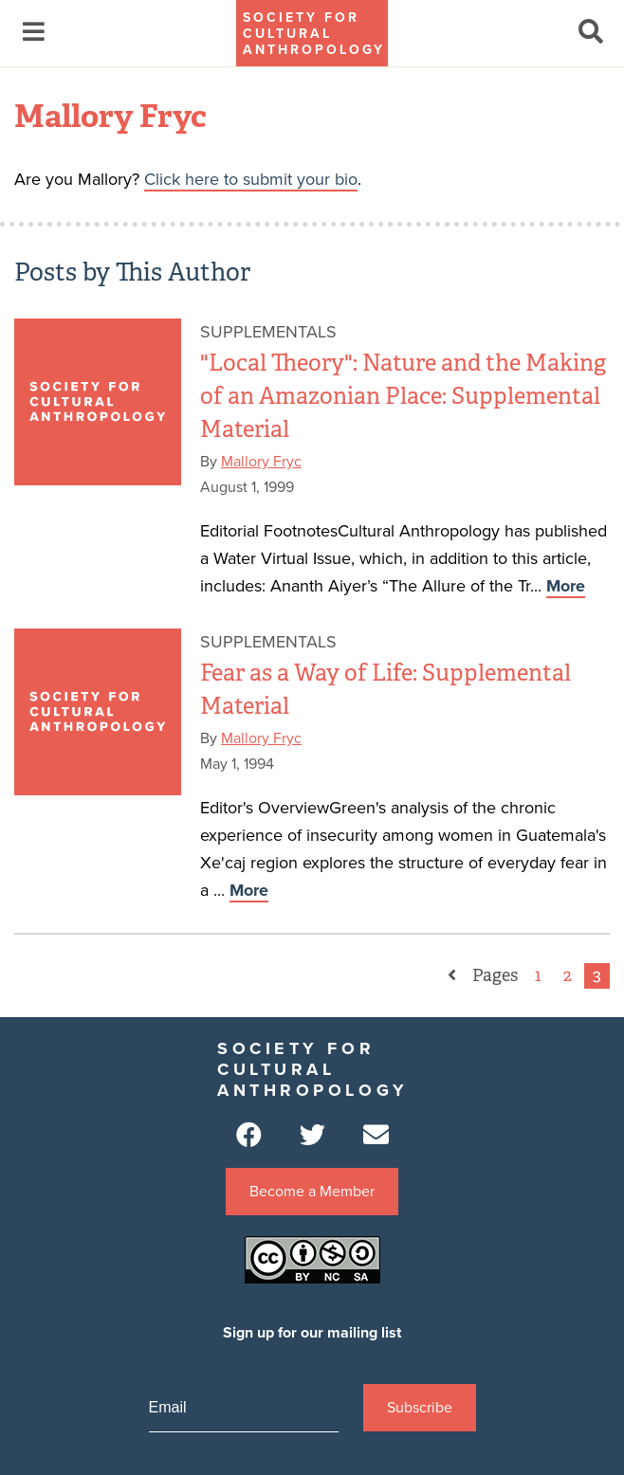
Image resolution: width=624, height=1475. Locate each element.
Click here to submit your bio (251, 179)
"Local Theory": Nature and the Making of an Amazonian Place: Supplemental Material (403, 396)
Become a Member (312, 1191)
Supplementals (268, 331)
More (565, 585)
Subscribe (419, 1407)
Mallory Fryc (261, 461)
